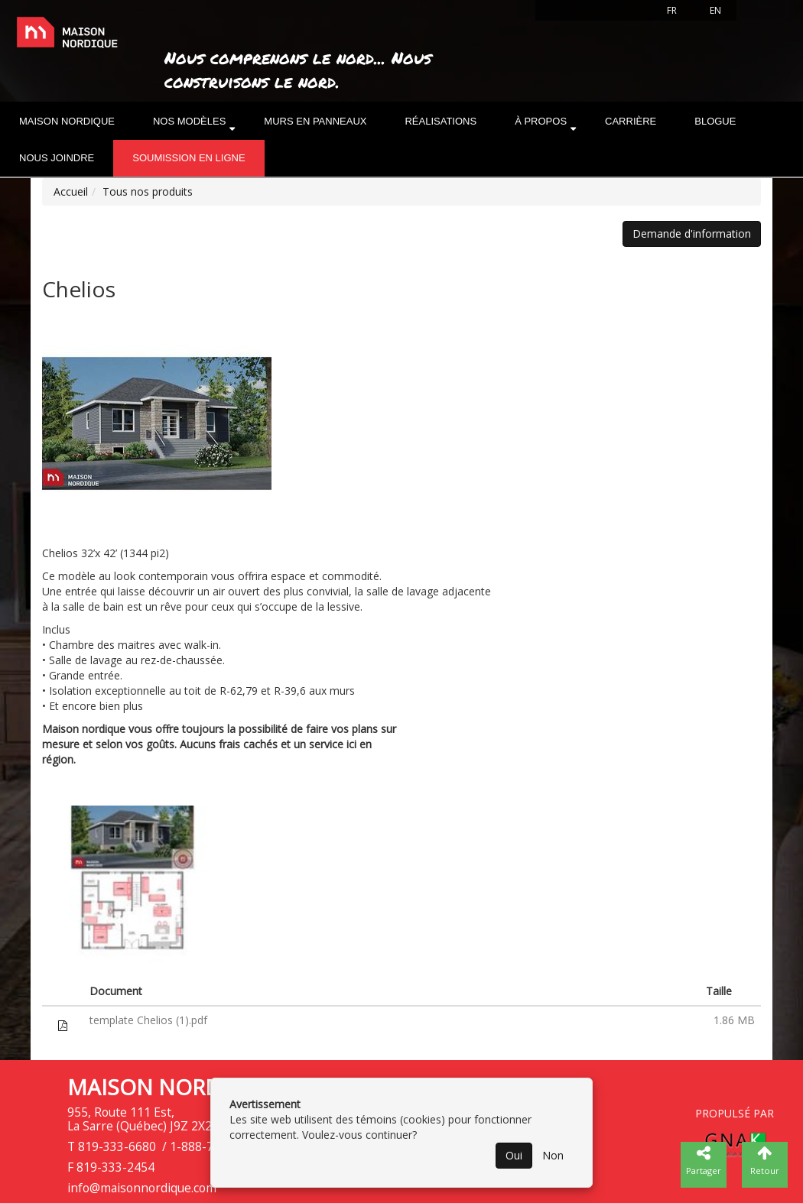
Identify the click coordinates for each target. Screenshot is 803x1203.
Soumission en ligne (188, 158)
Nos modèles (189, 121)
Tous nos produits (147, 191)
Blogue (715, 121)
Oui (514, 1155)
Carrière (630, 121)
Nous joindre (56, 158)
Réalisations (440, 121)
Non (553, 1155)
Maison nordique (67, 121)
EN (715, 10)
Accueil (71, 191)
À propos (541, 121)
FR (672, 10)
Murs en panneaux (315, 121)
